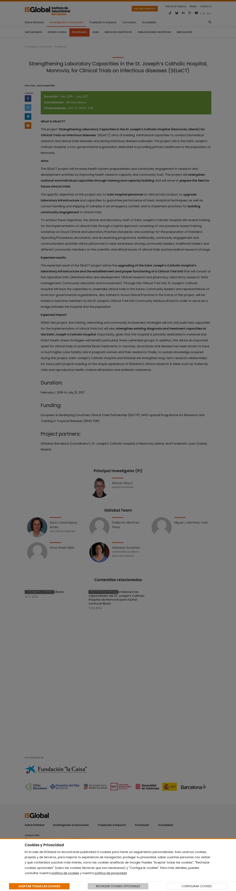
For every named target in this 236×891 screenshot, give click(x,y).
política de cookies (65, 873)
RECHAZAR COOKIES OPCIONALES (118, 886)
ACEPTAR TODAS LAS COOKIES (39, 886)
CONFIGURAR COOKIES (197, 886)
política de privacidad (111, 873)
